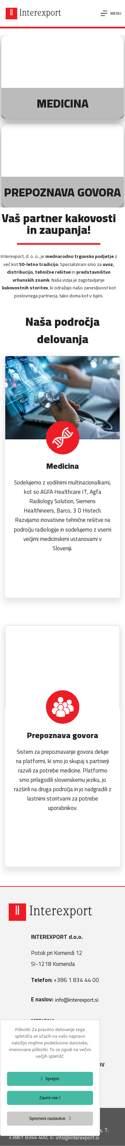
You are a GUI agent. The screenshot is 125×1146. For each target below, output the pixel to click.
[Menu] (111, 13)
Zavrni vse (50, 1098)
